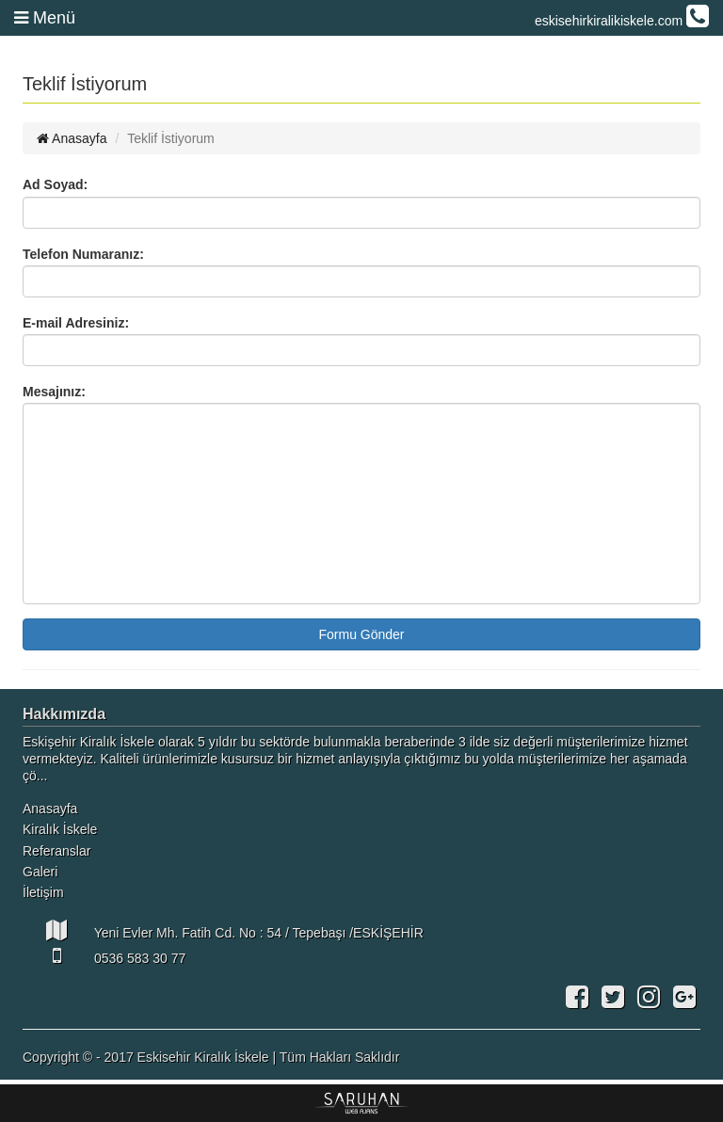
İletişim (43, 892)
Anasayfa (72, 138)
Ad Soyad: (55, 184)
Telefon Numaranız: (83, 254)
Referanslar (56, 850)
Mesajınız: (54, 391)
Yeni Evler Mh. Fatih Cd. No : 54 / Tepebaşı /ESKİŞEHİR (223, 930)
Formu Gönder (361, 634)
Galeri (40, 871)
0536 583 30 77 (104, 955)
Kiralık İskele (60, 829)
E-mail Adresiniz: (76, 322)
